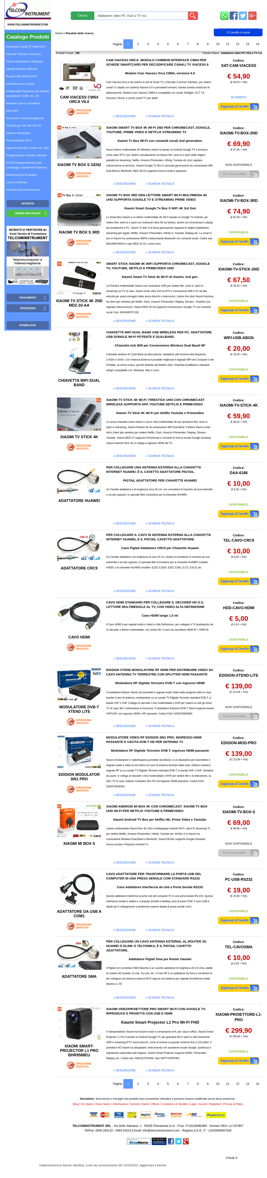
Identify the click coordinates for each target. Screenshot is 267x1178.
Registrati (148, 25)
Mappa (238, 5)
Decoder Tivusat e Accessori (23, 54)
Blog (63, 25)
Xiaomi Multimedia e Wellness (24, 61)
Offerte (155, 1104)
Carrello (238, 25)
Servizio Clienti (155, 5)
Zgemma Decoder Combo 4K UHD (27, 147)
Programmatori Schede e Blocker (26, 155)
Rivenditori (176, 25)
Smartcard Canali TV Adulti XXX (25, 46)
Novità (64, 5)
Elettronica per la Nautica (21, 174)
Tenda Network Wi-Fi (19, 140)
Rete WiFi (12, 110)
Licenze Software (16, 182)
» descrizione (124, 116)
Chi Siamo (87, 1104)
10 (218, 44)
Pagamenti (125, 5)
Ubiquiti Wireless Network (22, 68)
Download (27, 325)
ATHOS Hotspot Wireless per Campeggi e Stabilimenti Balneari (26, 165)
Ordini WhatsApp (28, 213)
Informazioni (186, 5)
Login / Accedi (117, 25)
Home (59, 33)
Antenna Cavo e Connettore (23, 103)
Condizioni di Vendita (174, 1104)
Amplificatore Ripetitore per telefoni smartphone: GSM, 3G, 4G (27, 93)
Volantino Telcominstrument (23, 189)
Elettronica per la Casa (20, 83)
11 (227, 44)
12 (237, 44)
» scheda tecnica (160, 116)
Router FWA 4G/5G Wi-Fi (21, 76)
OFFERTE (27, 203)
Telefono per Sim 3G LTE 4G (23, 125)
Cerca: (82, 15)
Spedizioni (100, 5)
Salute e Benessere (18, 133)
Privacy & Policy (233, 1104)
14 (257, 44)
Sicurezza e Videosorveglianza (25, 118)
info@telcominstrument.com (161, 1130)
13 (247, 44)
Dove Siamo (103, 1104)
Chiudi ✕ (232, 1158)
